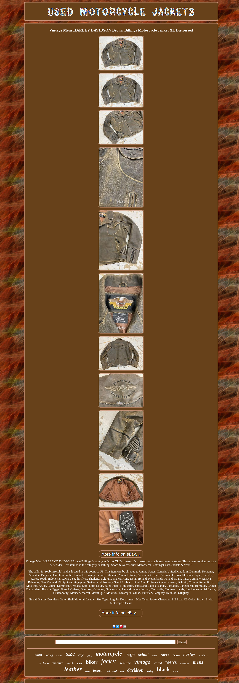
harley (189, 654)
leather (73, 669)
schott (143, 654)
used (122, 672)
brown (97, 671)
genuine (125, 663)
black (163, 669)
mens (198, 662)
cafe (81, 655)
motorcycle (109, 653)
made (87, 672)
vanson (59, 655)
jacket (108, 661)
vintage (142, 662)
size (70, 653)
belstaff (49, 655)
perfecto (44, 663)
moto (38, 655)
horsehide (184, 663)
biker (92, 662)
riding (89, 656)
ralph (70, 663)
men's (171, 662)
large (130, 654)
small (154, 655)
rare (79, 663)
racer (164, 654)
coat (175, 671)
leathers (203, 655)
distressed (111, 671)
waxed (158, 663)
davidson (135, 670)
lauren (176, 655)
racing (150, 671)
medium (57, 663)
